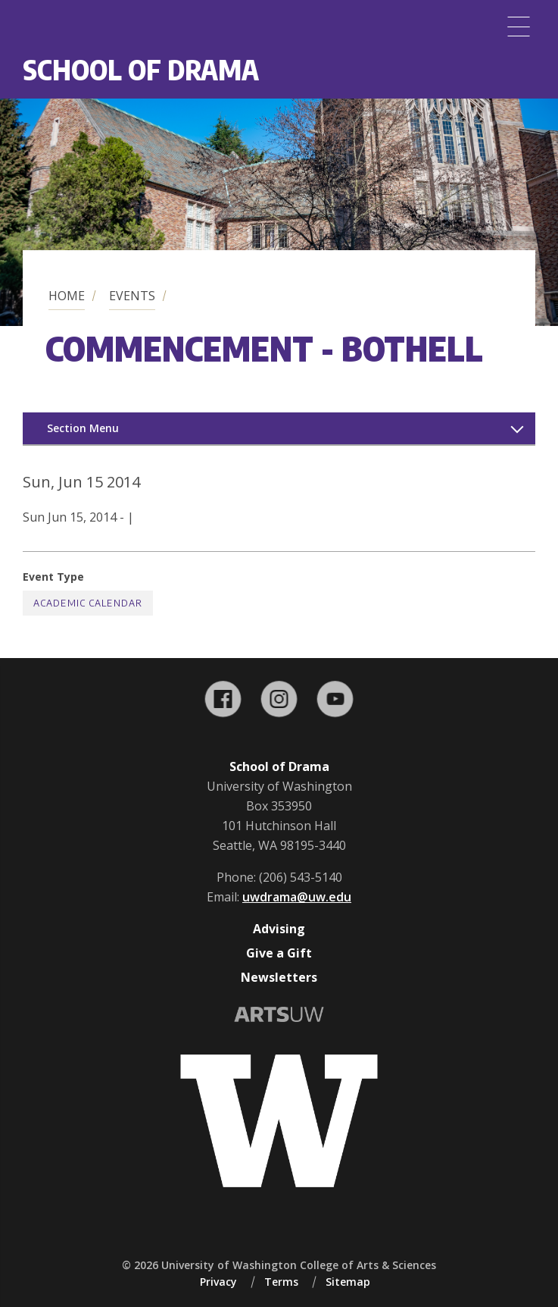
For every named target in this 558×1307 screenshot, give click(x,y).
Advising (279, 928)
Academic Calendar (87, 603)
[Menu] (518, 26)
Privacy (218, 1281)
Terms (281, 1281)
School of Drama (141, 69)
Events (132, 295)
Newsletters (279, 977)
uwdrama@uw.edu (296, 897)
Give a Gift (279, 953)
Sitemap (348, 1281)
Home (66, 295)
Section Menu (83, 428)
